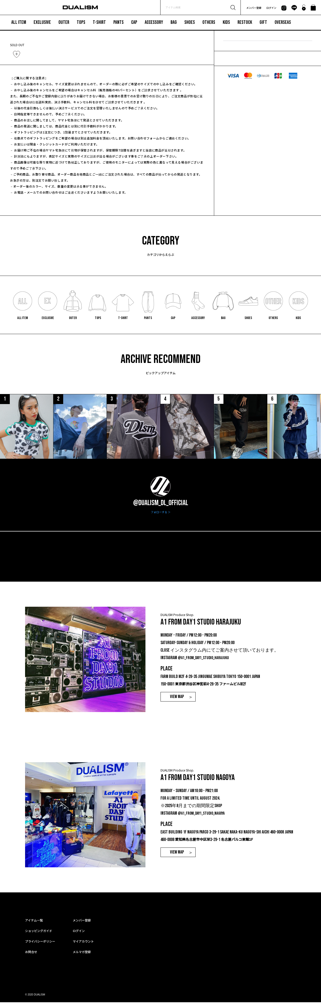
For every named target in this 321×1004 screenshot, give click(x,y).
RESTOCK (244, 22)
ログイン (271, 8)
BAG (174, 22)
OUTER (63, 22)
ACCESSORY (154, 22)
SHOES (189, 22)
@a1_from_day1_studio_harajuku (204, 659)
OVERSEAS (283, 22)
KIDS (226, 22)
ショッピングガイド (38, 932)
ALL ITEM (18, 22)
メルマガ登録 (82, 953)
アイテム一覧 (34, 922)
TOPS (81, 22)
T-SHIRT (99, 22)
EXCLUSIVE (42, 22)
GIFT (263, 22)
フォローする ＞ (161, 513)
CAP (134, 22)
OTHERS (208, 22)
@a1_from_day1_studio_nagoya (202, 815)
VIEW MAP (177, 698)
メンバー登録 (253, 8)
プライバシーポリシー (40, 943)
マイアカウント (83, 943)
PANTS (118, 22)
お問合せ (31, 953)
